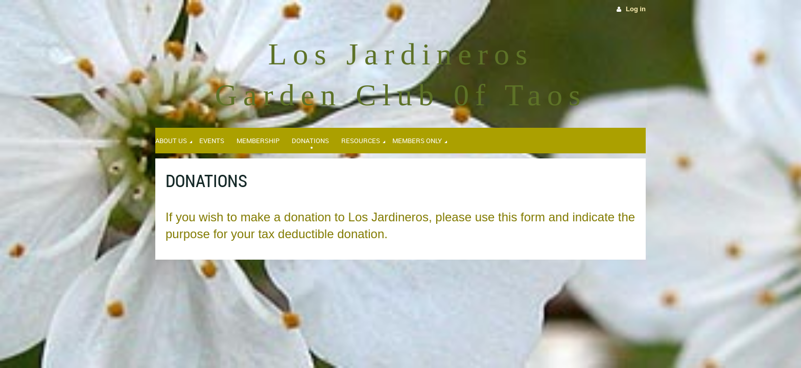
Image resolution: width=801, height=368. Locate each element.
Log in (636, 9)
